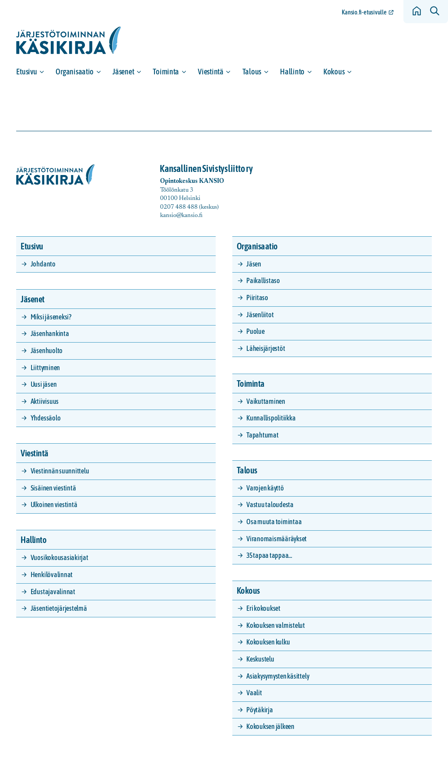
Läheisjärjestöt (265, 348)
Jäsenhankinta (50, 333)
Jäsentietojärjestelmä (59, 608)
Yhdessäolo (46, 418)
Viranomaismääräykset (276, 539)
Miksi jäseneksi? (51, 317)
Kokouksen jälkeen (270, 726)
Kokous (333, 71)
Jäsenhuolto (47, 350)
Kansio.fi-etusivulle (364, 12)
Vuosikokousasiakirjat (59, 557)
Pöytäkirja (259, 710)
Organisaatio (75, 71)
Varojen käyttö (265, 488)
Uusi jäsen (44, 384)
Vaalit (254, 693)
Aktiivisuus (45, 401)
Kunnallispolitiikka (270, 418)
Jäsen (253, 264)
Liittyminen (45, 367)
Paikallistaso (263, 280)
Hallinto (292, 71)
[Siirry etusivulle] (68, 40)
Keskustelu (260, 659)
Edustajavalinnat (53, 591)
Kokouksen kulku (268, 642)
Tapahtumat (262, 435)
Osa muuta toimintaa (273, 521)
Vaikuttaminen (265, 401)
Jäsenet (123, 71)
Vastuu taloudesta (270, 504)
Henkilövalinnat (52, 574)
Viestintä (211, 71)
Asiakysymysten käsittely (277, 676)
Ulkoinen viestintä (54, 504)
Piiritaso (257, 297)
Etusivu (26, 71)
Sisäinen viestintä (53, 488)
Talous (251, 71)
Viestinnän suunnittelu (60, 471)
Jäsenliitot (259, 315)
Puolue (255, 331)
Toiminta (166, 71)
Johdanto (43, 264)
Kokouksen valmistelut (275, 625)
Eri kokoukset (263, 608)
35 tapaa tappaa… (269, 555)
